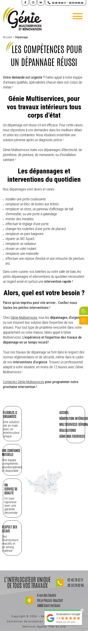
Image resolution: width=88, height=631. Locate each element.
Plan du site (57, 626)
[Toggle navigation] (77, 16)
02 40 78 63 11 (75, 580)
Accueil (7, 37)
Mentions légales (35, 626)
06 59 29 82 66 (76, 586)
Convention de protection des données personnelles (44, 621)
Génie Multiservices (24, 317)
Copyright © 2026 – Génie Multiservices (40, 616)
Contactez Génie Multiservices (23, 382)
